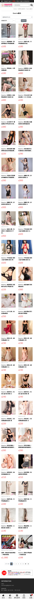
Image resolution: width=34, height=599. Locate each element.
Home (15, 9)
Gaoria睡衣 (29, 9)
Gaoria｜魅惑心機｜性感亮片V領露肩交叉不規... (8, 231)
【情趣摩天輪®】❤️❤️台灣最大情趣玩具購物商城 (16, 1)
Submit (24, 20)
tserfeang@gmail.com (7, 585)
